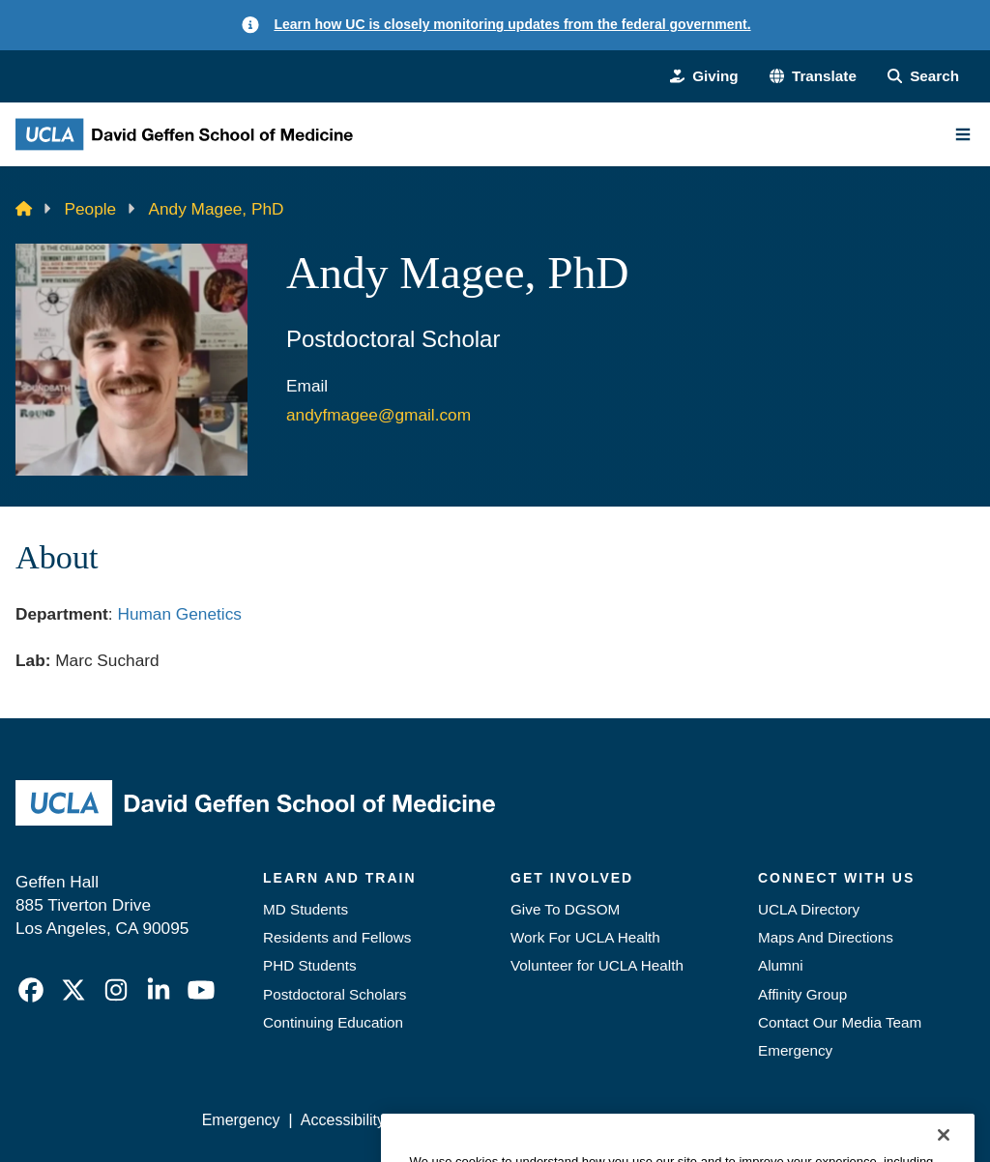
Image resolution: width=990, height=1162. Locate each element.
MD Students (305, 909)
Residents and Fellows (337, 937)
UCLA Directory (808, 909)
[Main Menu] (963, 134)
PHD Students (310, 965)
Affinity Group (802, 994)
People (91, 208)
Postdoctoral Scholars (334, 994)
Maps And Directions (825, 937)
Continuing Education (333, 1022)
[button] (813, 76)
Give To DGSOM (565, 909)
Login (799, 1120)
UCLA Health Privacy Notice (663, 1120)
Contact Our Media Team (839, 1022)
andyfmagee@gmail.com (378, 414)
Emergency (795, 1050)
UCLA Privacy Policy (475, 1120)
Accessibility (343, 1120)
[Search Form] (923, 76)
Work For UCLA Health (585, 937)
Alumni (780, 965)
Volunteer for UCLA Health (597, 965)
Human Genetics (179, 614)
